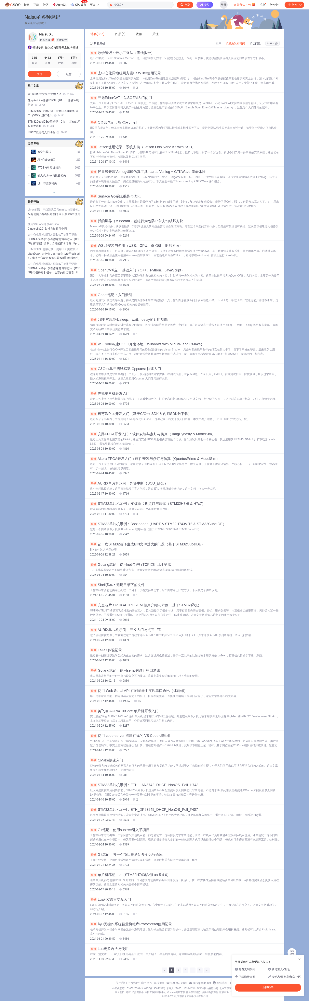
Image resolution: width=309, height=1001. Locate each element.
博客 (27, 4)
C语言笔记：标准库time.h (114, 122)
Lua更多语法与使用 (109, 949)
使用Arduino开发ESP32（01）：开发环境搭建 (53, 102)
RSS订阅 (272, 43)
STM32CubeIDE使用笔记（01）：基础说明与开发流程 (54, 124)
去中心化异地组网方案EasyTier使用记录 (125, 73)
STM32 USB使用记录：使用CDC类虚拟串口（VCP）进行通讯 (53, 113)
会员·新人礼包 (244, 4)
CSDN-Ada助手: (37, 239)
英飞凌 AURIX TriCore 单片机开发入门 (124, 711)
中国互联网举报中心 (155, 992)
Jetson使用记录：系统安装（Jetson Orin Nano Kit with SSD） (142, 147)
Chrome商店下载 (176, 992)
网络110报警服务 (135, 992)
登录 (223, 4)
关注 (39, 74)
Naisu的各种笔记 (42, 17)
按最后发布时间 (235, 43)
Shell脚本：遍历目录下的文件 (117, 585)
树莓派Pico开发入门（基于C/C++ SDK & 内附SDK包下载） (141, 414)
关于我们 (121, 982)
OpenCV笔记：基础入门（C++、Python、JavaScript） (137, 270)
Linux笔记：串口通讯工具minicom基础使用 (54, 209)
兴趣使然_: (34, 214)
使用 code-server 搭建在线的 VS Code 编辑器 (130, 736)
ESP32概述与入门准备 (47, 132)
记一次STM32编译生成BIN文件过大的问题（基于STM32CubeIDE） (147, 544)
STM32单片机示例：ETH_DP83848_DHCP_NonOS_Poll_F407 (144, 810)
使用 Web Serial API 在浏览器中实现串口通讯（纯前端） (138, 691)
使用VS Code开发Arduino (43, 224)
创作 (294, 4)
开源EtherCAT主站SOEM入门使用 (121, 98)
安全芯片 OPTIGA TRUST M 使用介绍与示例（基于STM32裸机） (145, 605)
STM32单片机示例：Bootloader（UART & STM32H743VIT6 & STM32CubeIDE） (158, 524)
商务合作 (146, 982)
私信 (69, 74)
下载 (36, 4)
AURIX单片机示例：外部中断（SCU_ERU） (129, 483)
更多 (94, 4)
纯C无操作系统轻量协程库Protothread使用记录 (131, 924)
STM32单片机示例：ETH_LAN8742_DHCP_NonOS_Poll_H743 (144, 785)
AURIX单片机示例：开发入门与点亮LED (125, 630)
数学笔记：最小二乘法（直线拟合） (122, 53)
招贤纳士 (134, 982)
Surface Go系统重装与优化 (115, 196)
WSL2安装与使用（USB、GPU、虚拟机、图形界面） (136, 246)
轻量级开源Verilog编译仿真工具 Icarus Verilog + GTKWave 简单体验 (148, 172)
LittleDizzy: (35, 253)
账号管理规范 (193, 992)
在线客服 (222, 982)
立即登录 (268, 987)
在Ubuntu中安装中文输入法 (51, 94)
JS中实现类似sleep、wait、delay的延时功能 (129, 320)
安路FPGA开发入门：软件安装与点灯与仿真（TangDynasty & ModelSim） (152, 434)
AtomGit (59, 4)
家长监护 (119, 992)
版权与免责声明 (210, 992)
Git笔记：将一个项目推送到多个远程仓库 (126, 855)
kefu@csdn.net (202, 982)
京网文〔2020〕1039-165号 (181, 988)
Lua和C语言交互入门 (110, 899)
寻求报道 (159, 982)
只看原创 (97, 43)
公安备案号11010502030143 (127, 988)
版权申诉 (224, 992)
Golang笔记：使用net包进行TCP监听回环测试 (130, 565)
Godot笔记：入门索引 (111, 295)
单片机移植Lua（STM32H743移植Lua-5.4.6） (130, 875)
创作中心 (275, 4)
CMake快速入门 (106, 760)
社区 (45, 4)
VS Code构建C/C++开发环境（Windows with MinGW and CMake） (147, 344)
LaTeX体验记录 (106, 650)
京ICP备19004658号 (154, 988)
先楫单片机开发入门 (110, 393)
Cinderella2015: (37, 228)
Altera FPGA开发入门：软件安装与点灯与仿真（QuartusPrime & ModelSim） (155, 459)
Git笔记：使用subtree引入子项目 (120, 830)
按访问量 (255, 43)
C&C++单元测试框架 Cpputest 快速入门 (125, 369)
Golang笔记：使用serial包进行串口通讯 (125, 670)
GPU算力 (78, 3)
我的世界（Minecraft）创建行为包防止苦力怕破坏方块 (136, 221)
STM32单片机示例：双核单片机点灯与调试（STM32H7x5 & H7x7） (147, 504)
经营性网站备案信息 (207, 988)
